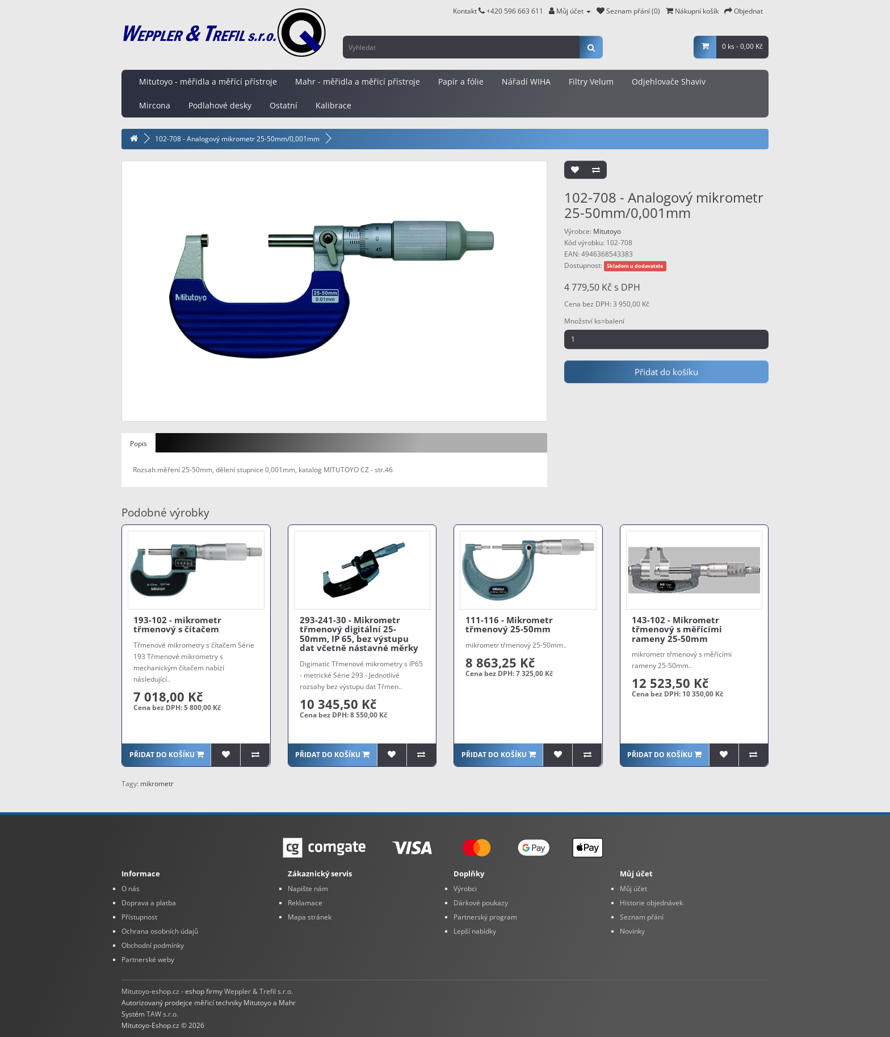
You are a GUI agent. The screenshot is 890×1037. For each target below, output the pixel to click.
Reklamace (305, 903)
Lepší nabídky (475, 931)
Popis (138, 443)
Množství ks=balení (594, 321)
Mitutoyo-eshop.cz (150, 991)
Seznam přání (642, 917)
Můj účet (633, 888)
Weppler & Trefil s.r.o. (258, 991)
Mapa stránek (309, 917)
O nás (130, 888)
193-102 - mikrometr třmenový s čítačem (177, 624)
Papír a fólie (461, 81)
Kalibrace (333, 105)
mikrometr (157, 783)
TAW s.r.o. (162, 1014)
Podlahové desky (219, 105)
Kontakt (469, 11)
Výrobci (465, 888)
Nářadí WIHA (526, 81)
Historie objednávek (651, 903)
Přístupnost (139, 917)
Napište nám (308, 888)
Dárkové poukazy (481, 903)
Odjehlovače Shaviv (669, 81)
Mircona (154, 105)
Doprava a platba (148, 903)
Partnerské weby (147, 959)
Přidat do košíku (666, 371)
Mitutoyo (607, 231)
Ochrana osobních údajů (159, 931)
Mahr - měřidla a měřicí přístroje (357, 81)
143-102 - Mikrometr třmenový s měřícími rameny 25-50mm (677, 629)
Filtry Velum (591, 81)
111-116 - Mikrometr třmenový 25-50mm (509, 624)
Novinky (632, 931)
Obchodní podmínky (152, 945)
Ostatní (283, 105)
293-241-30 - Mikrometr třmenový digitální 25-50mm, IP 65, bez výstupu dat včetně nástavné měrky (359, 634)
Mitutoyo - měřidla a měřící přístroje (208, 81)
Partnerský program (485, 917)
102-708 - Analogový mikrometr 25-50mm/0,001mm (237, 139)
